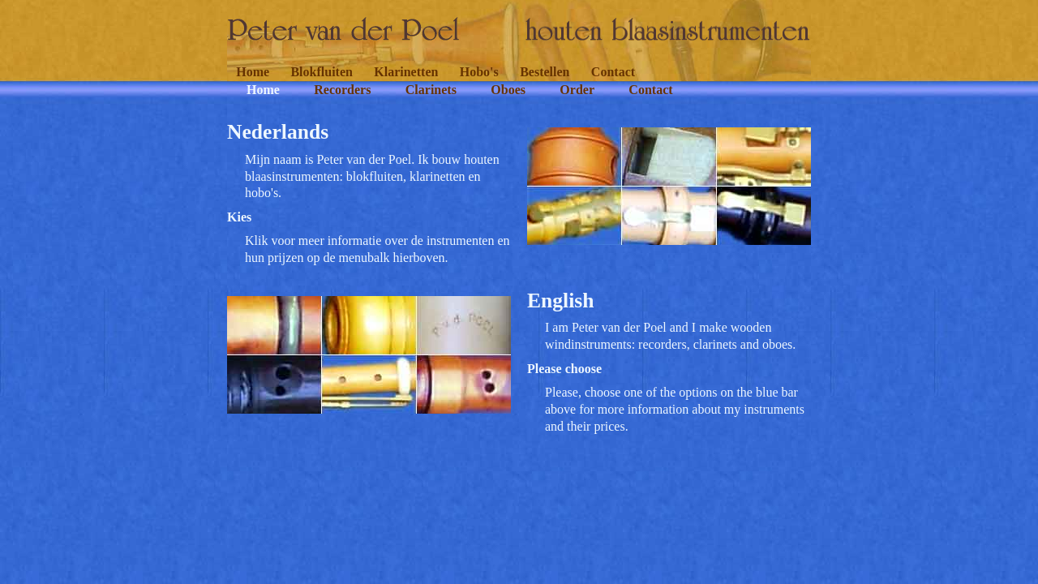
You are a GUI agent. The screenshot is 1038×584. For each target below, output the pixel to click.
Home (252, 72)
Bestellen (544, 72)
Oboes (508, 90)
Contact (613, 72)
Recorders (342, 90)
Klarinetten (406, 72)
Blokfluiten (321, 72)
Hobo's (479, 72)
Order (577, 90)
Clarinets (431, 90)
